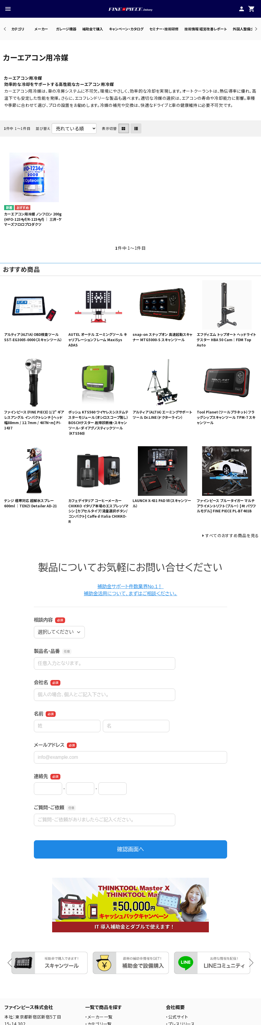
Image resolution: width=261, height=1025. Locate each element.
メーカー (41, 28)
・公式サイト (177, 1017)
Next (255, 28)
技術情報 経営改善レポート (205, 28)
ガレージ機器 (66, 28)
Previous (5, 28)
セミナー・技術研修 (164, 28)
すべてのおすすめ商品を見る (232, 535)
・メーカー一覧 (99, 1017)
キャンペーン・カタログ (126, 28)
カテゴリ (17, 28)
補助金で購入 (92, 28)
